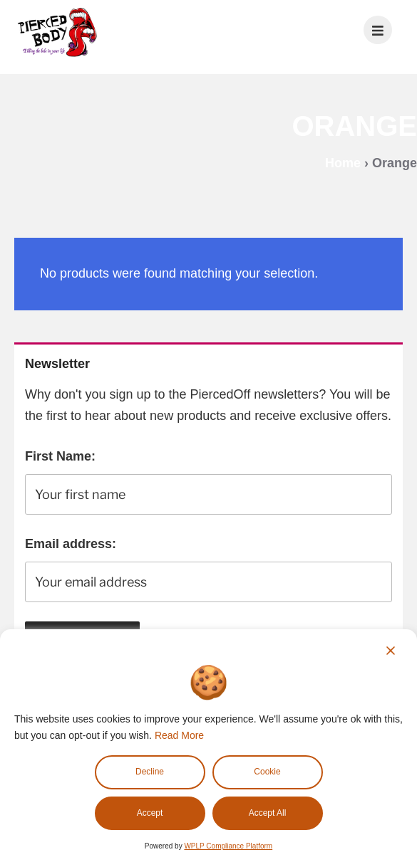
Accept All (268, 813)
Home (343, 163)
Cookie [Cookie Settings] (267, 772)
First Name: (60, 456)
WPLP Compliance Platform (228, 846)
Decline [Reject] (149, 772)
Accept (150, 813)
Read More (179, 735)
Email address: (70, 544)
